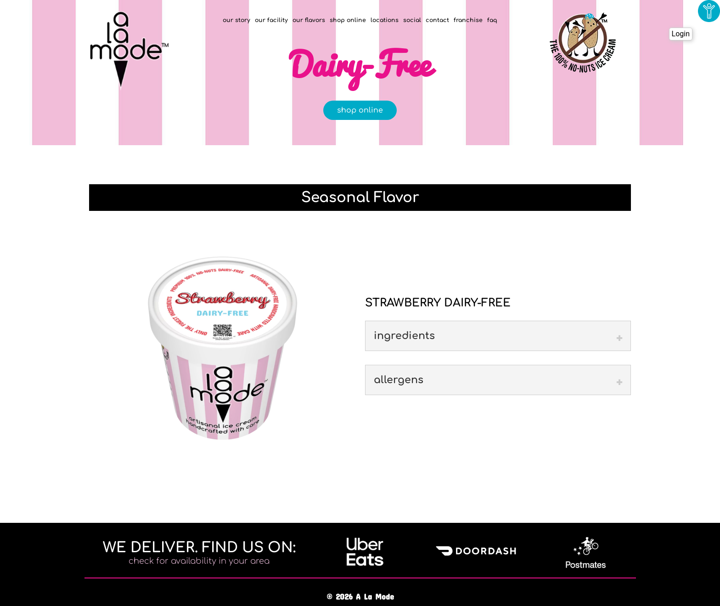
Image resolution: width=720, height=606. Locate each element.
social (412, 20)
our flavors (308, 20)
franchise (468, 20)
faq (492, 20)
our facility (271, 20)
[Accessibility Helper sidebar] (709, 11)
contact (437, 20)
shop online (348, 20)
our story (236, 20)
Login (681, 34)
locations (385, 20)
